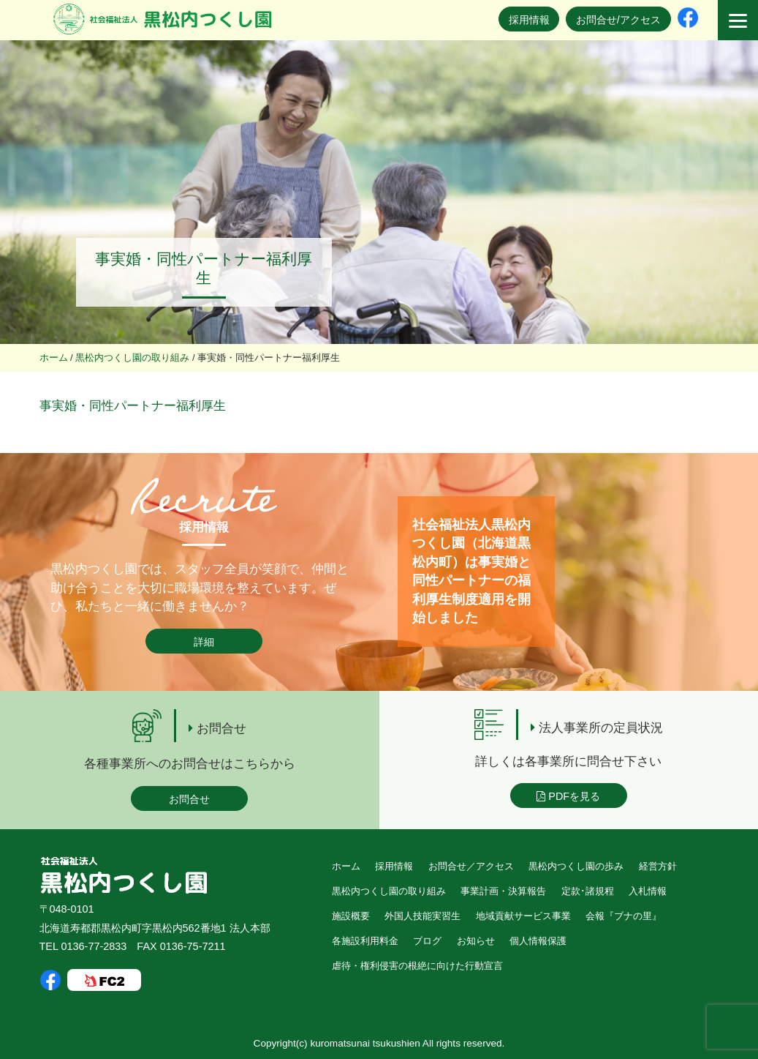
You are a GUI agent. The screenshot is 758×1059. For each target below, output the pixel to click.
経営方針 (658, 866)
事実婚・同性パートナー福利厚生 (132, 406)
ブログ (427, 940)
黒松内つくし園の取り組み (389, 891)
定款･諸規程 (587, 891)
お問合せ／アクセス (471, 866)
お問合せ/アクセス (618, 20)
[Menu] (738, 20)
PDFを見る (568, 796)
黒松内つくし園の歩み (576, 866)
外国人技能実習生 (422, 915)
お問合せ (189, 799)
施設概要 (351, 915)
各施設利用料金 (365, 940)
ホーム (346, 866)
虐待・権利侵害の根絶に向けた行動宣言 (417, 965)
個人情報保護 (537, 940)
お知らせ (476, 940)
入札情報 (648, 891)
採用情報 (529, 20)
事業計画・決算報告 (503, 891)
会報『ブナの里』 (623, 915)
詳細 (204, 642)
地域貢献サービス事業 (523, 915)
